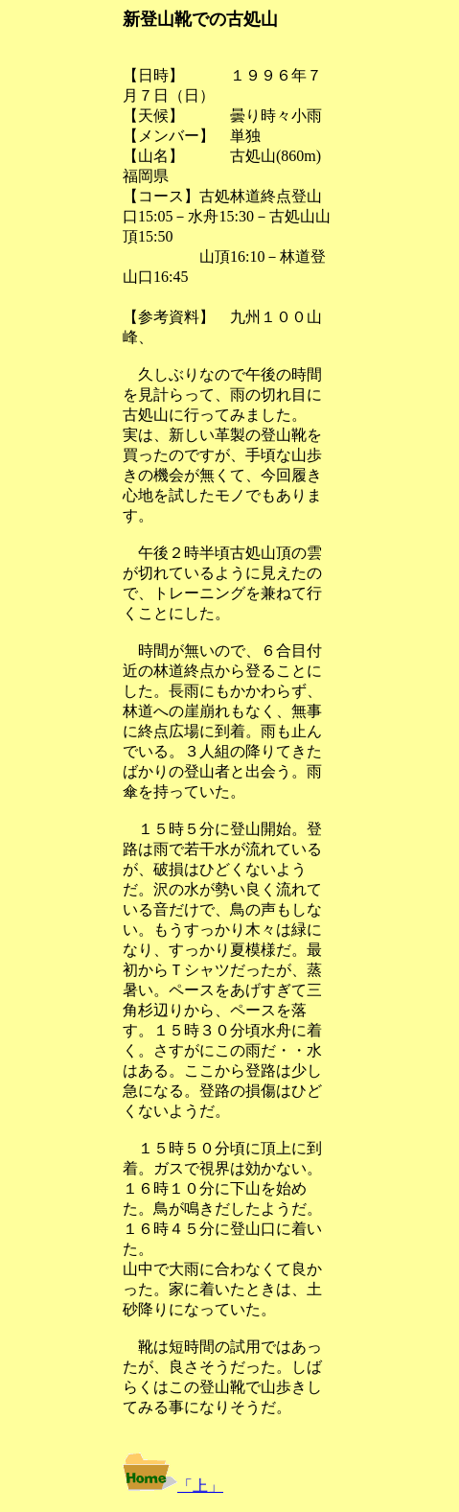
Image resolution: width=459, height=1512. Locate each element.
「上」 (200, 1485)
